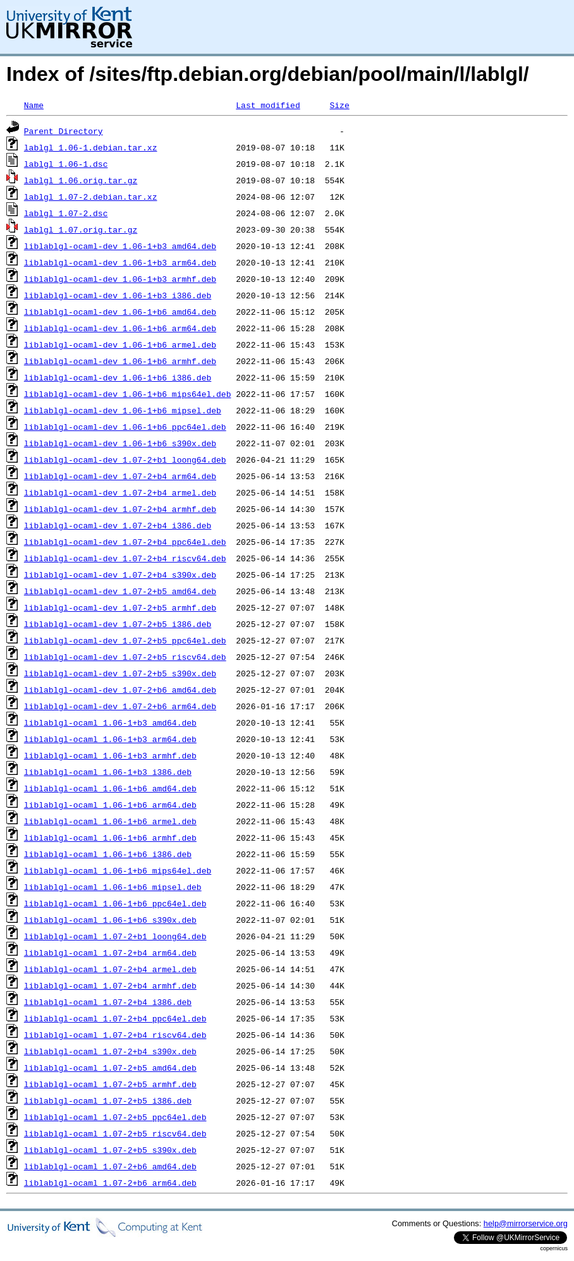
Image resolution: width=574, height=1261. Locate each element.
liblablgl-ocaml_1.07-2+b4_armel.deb (110, 969)
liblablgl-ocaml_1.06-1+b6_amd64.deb (110, 788)
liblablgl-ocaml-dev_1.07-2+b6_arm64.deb (120, 706)
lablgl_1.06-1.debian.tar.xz (90, 147)
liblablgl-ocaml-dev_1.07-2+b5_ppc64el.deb (125, 640)
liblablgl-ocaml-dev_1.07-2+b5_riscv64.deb (125, 656)
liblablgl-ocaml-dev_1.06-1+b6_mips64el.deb (127, 393)
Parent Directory (63, 131)
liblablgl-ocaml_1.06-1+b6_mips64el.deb (117, 870)
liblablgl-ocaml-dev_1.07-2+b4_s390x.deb (120, 574)
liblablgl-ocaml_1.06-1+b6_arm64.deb (110, 804)
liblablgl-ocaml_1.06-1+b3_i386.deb (108, 771)
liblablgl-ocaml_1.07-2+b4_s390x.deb (110, 1051)
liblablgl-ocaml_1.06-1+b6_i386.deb (108, 854)
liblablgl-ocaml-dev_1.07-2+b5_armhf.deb (120, 607)
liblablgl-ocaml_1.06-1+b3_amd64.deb (110, 722)
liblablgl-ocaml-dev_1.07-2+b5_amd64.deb (120, 591)
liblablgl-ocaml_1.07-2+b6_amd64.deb (110, 1166)
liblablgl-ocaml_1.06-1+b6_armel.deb (110, 821)
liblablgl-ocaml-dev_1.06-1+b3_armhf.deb (120, 278)
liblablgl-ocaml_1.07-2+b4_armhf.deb (110, 985)
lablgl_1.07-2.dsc (66, 213)
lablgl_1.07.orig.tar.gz (80, 229)
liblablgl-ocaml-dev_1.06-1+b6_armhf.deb (120, 361)
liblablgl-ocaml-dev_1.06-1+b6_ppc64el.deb (125, 426)
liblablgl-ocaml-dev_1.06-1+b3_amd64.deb (120, 246)
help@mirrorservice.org (526, 1223)
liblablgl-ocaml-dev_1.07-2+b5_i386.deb (117, 624)
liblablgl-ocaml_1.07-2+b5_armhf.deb (110, 1084)
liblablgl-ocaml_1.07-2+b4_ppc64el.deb (115, 1018)
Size (339, 105)
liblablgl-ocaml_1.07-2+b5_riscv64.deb (115, 1133)
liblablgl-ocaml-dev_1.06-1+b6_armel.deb (120, 344)
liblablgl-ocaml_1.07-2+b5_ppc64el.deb (115, 1117)
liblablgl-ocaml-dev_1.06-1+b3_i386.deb (117, 295)
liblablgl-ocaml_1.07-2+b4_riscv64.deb (115, 1034)
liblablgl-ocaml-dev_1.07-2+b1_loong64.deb (125, 459)
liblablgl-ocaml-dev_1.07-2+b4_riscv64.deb (125, 558)
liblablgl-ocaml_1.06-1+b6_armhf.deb (110, 837)
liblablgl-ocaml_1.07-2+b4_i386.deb (108, 1002)
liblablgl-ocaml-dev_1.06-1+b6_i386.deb (117, 377)
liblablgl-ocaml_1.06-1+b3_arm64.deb (110, 739)
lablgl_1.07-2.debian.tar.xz (90, 196)
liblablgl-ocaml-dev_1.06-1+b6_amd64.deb (120, 311)
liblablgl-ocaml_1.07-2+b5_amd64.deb (110, 1067)
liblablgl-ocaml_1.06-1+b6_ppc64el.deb (115, 903)
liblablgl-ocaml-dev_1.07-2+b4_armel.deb (120, 492)
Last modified (268, 105)
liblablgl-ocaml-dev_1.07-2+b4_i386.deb (117, 525)
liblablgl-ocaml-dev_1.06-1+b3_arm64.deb (120, 262)
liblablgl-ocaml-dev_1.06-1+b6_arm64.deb (120, 328)
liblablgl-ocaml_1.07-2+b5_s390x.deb (110, 1149)
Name (34, 105)
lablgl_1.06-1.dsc (66, 163)
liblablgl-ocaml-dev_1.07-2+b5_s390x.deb (120, 673)
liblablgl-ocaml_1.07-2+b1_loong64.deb (115, 936)
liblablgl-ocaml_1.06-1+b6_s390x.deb (110, 919)
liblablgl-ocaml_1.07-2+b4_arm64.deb (110, 952)
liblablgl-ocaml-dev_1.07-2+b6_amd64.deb (120, 689)
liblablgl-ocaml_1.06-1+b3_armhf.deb (110, 755)
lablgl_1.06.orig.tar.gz (80, 180)
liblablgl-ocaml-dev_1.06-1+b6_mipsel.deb (122, 410)
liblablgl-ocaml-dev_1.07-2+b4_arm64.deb (120, 476)
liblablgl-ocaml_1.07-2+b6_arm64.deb (110, 1182)
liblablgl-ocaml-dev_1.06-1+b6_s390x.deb (120, 443)
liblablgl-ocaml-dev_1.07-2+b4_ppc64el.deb (125, 541)
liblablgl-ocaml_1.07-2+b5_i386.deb (108, 1100)
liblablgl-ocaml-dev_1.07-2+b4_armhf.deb (120, 509)
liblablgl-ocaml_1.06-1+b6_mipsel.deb (113, 886)
